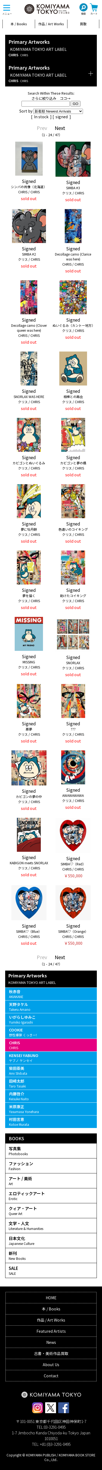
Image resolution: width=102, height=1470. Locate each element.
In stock (41, 116)
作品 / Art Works (51, 23)
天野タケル (51, 1007)
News (51, 1342)
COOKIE (51, 1032)
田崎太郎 (51, 1083)
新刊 (51, 1255)
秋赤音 (51, 994)
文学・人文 (51, 1225)
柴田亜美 (51, 1070)
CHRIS (51, 1045)
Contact (51, 1375)
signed (62, 116)
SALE (51, 1270)
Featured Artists (51, 1331)
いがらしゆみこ (51, 1019)
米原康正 (51, 1109)
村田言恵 (51, 1122)
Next (60, 127)
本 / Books (19, 23)
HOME (51, 1297)
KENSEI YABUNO (51, 1058)
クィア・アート (51, 1210)
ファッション (51, 1166)
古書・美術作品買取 (51, 1353)
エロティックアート (51, 1196)
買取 (83, 23)
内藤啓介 (51, 1096)
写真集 (51, 1151)
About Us (51, 1364)
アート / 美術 (51, 1181)
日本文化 (51, 1240)
